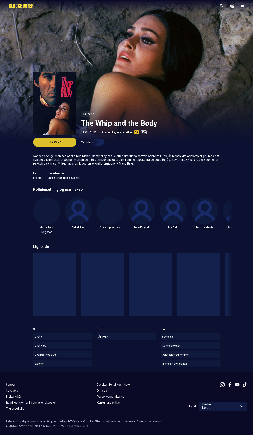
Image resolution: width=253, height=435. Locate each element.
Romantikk (108, 132)
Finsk (59, 177)
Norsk (66, 177)
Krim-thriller (124, 132)
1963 (84, 132)
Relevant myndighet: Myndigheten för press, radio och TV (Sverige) (45, 421)
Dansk (51, 177)
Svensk (75, 177)
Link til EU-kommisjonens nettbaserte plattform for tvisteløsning (124, 421)
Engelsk (37, 177)
